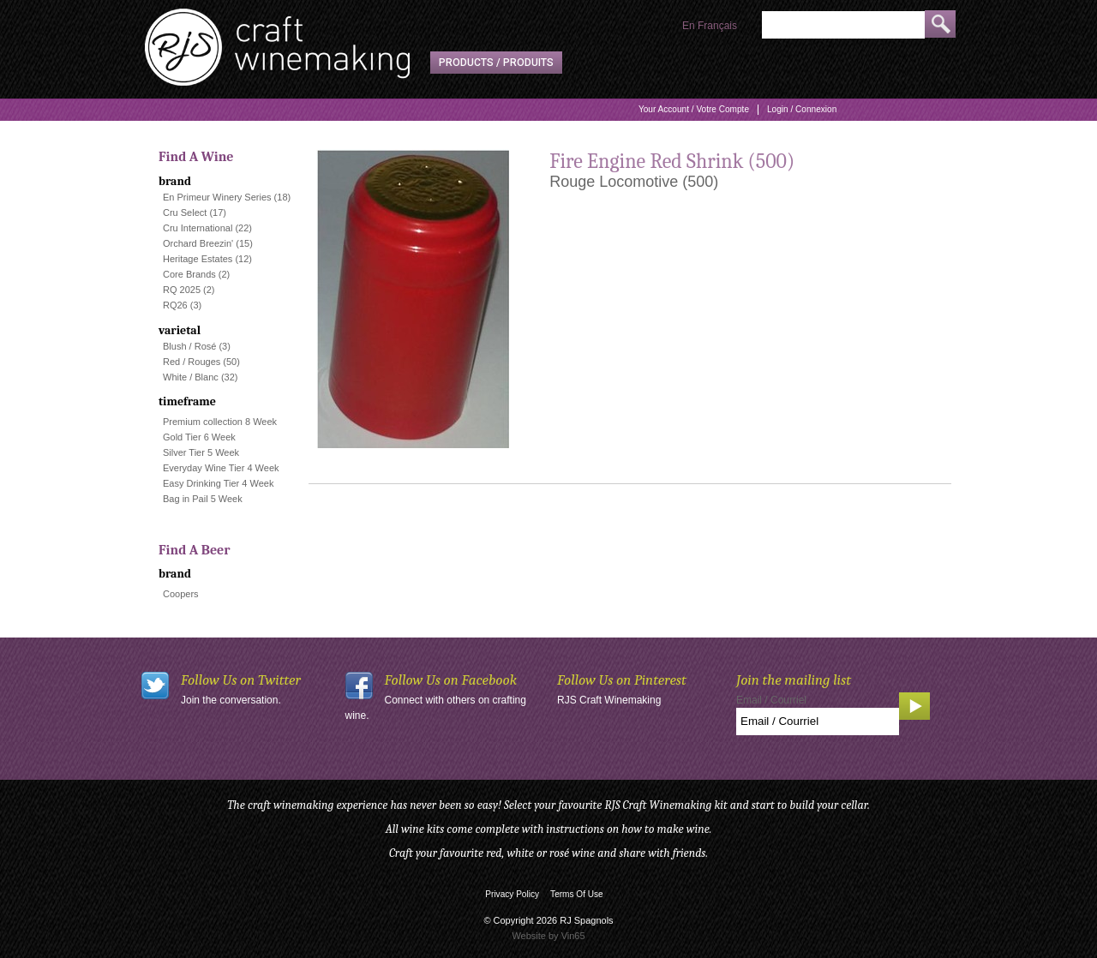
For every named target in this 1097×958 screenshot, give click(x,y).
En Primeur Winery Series (217, 197)
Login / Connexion (801, 109)
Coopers (181, 594)
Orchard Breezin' (198, 243)
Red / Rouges (191, 361)
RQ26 (175, 305)
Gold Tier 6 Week (199, 437)
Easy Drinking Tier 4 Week (218, 483)
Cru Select (185, 212)
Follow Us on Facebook (451, 680)
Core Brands (189, 274)
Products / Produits (496, 63)
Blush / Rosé (189, 346)
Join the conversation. (231, 700)
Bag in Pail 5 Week (203, 499)
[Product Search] (843, 25)
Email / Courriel (771, 700)
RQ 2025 (182, 289)
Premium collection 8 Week (220, 421)
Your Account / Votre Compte (693, 109)
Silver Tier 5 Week (201, 452)
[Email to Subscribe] (817, 721)
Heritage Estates (197, 259)
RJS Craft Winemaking (609, 700)
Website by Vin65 (548, 936)
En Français (709, 26)
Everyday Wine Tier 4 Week (221, 468)
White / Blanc (191, 377)
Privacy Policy (512, 894)
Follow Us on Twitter (241, 680)
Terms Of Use (576, 894)
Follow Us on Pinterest (621, 680)
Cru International (197, 228)
